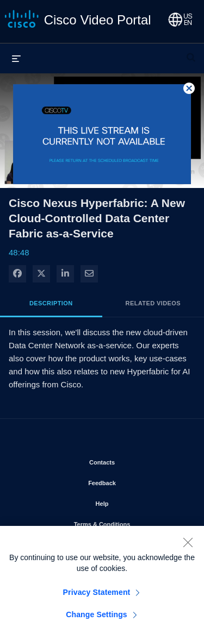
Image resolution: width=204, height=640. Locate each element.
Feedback (133, 480)
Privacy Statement (97, 595)
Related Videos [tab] (153, 303)
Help (133, 501)
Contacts (133, 460)
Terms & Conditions (130, 522)
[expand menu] (16, 58)
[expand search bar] (191, 52)
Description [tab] (51, 303)
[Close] (187, 545)
